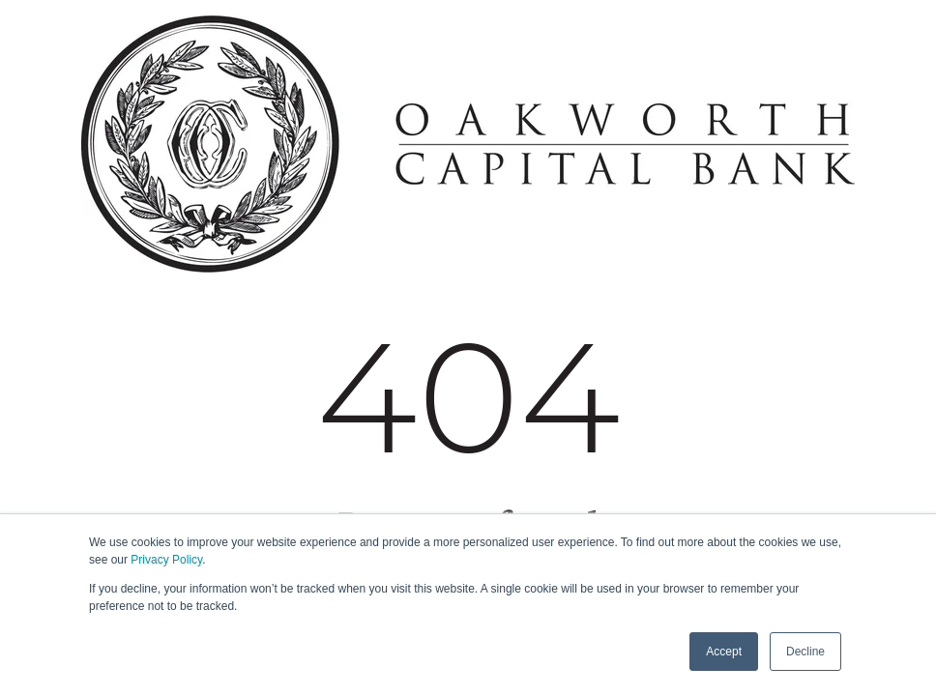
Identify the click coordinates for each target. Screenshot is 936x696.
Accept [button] (724, 651)
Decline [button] (805, 651)
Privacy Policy (166, 559)
